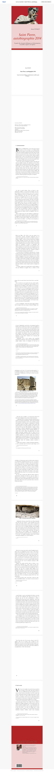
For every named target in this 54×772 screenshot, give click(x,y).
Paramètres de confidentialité (38, 770)
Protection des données (21, 770)
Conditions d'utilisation (29, 770)
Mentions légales (13, 770)
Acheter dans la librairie (46, 1)
